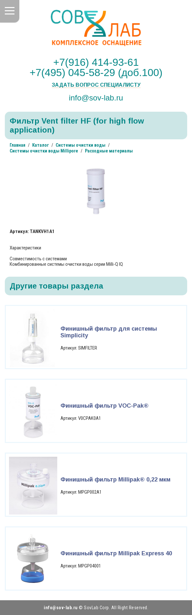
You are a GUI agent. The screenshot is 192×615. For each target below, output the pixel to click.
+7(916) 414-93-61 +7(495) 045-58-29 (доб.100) (96, 67)
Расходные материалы (109, 150)
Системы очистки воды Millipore (44, 150)
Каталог (40, 145)
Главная (17, 145)
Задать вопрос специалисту (96, 85)
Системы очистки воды (80, 145)
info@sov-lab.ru (96, 97)
